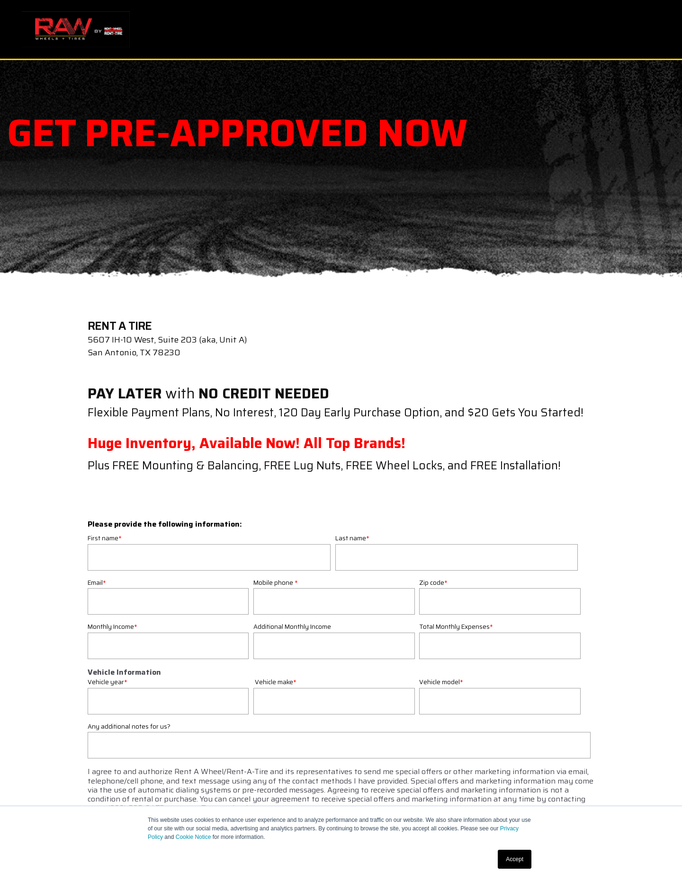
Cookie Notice (193, 837)
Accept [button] (514, 859)
